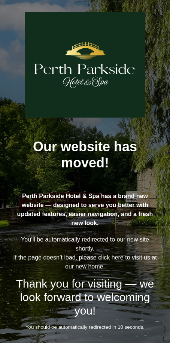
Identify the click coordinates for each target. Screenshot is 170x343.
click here (111, 257)
